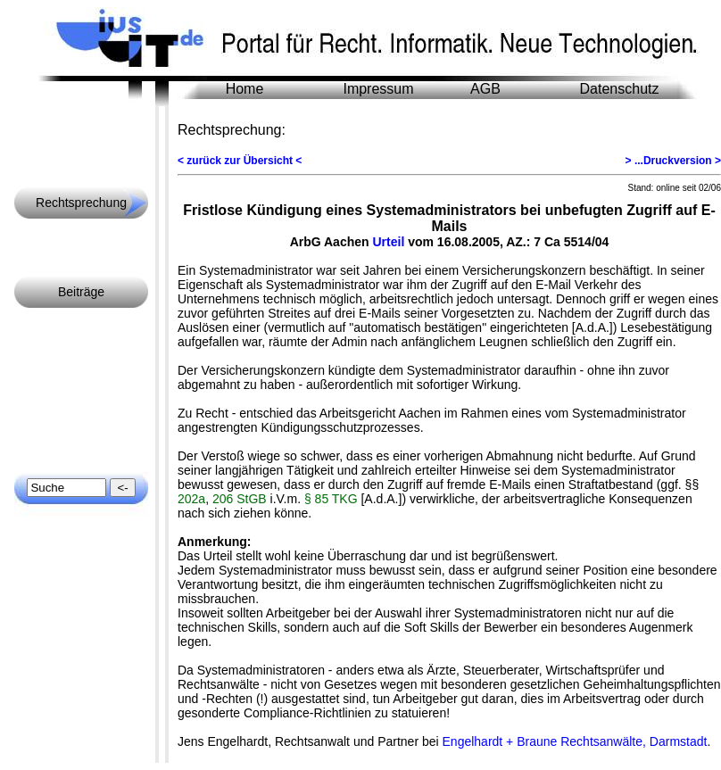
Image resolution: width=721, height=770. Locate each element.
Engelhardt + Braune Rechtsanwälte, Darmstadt (575, 741)
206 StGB (239, 499)
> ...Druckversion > (673, 160)
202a (191, 499)
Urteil (388, 242)
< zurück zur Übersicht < (240, 160)
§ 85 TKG (331, 499)
